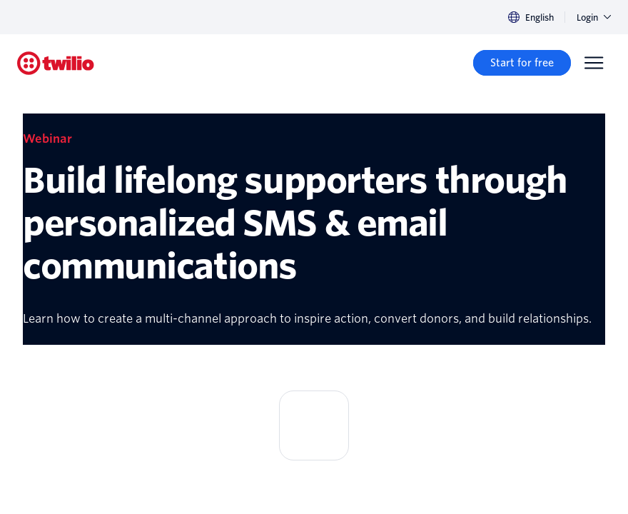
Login (594, 17)
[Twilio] (55, 63)
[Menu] (594, 63)
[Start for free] (522, 63)
